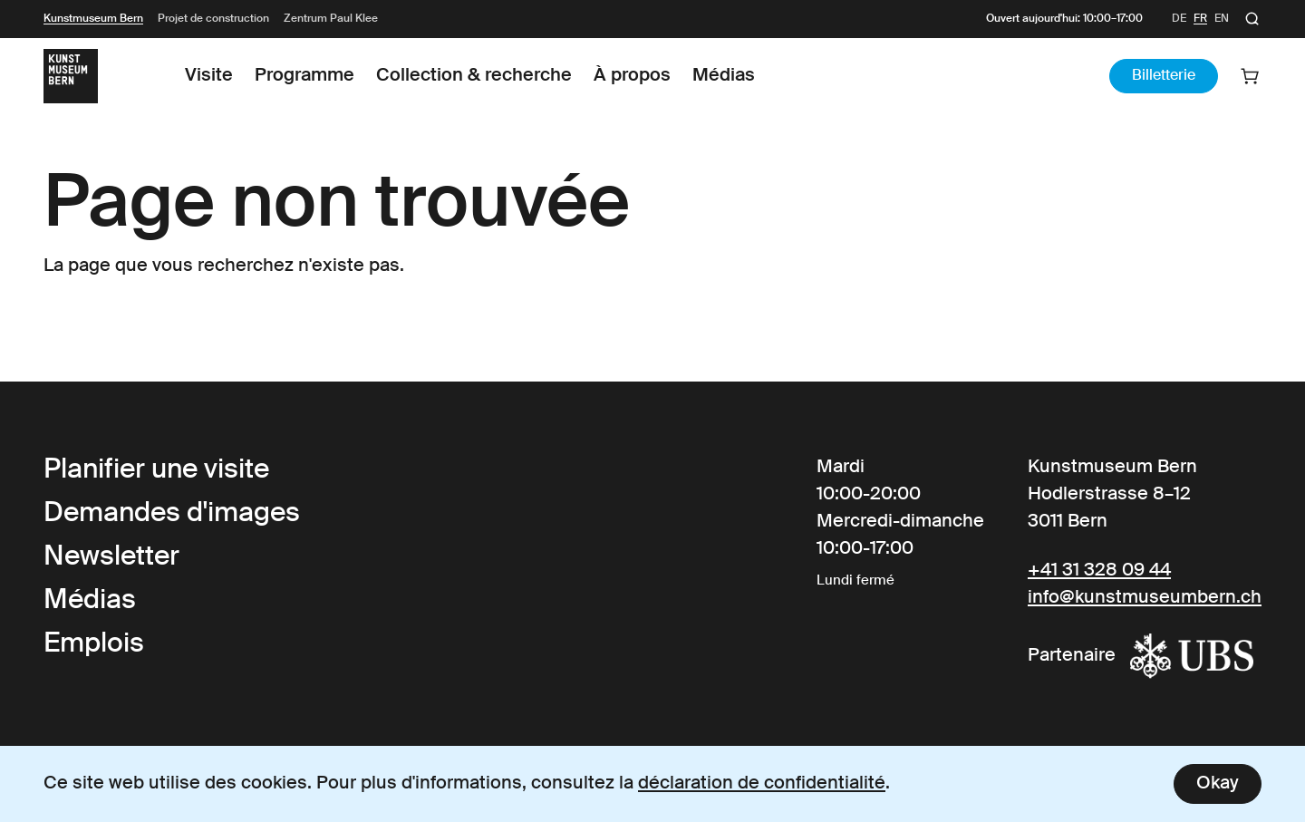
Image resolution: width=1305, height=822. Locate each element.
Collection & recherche (474, 76)
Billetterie (1163, 76)
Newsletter (111, 557)
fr (1200, 19)
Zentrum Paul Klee (331, 19)
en (1221, 19)
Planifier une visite (156, 470)
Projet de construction (213, 19)
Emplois (94, 644)
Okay (1217, 784)
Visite (209, 76)
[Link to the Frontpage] (71, 76)
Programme (304, 76)
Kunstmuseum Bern (93, 19)
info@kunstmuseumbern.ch (1145, 598)
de (1179, 19)
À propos (632, 76)
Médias (723, 76)
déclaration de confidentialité (761, 784)
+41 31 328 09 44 (1099, 571)
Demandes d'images (172, 513)
